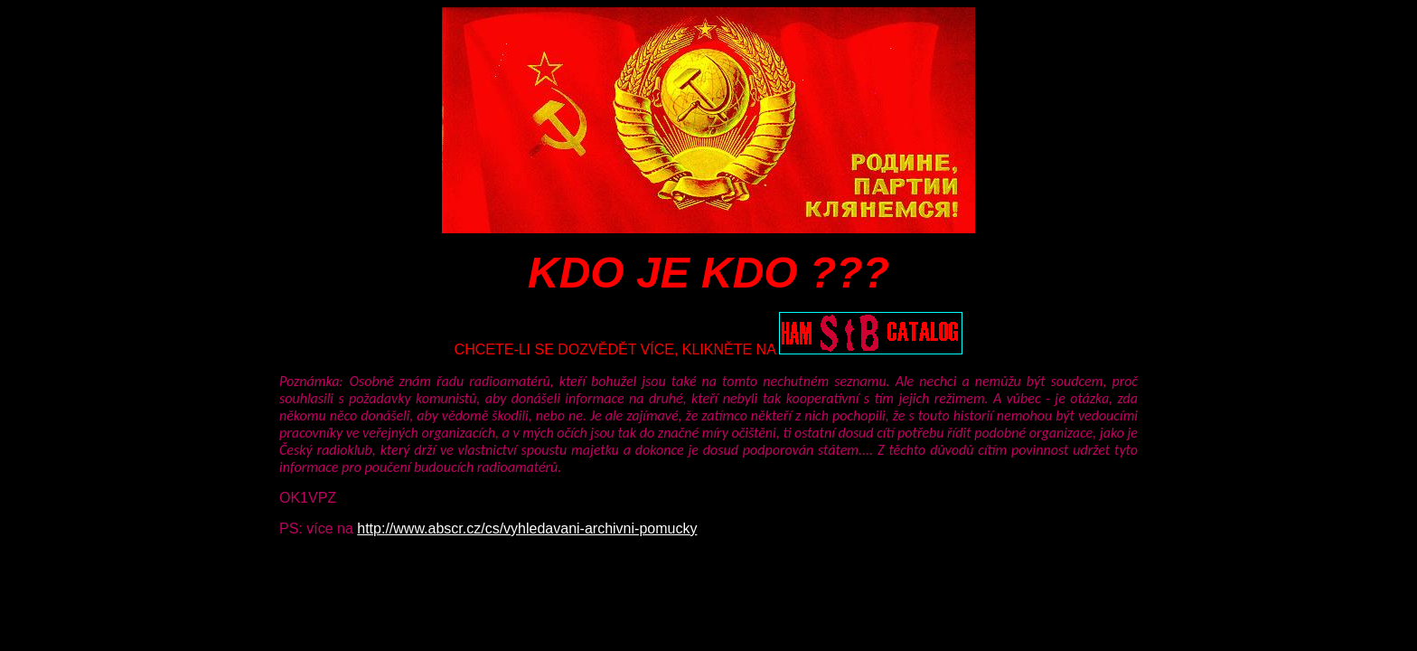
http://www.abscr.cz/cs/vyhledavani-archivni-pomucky (527, 528)
